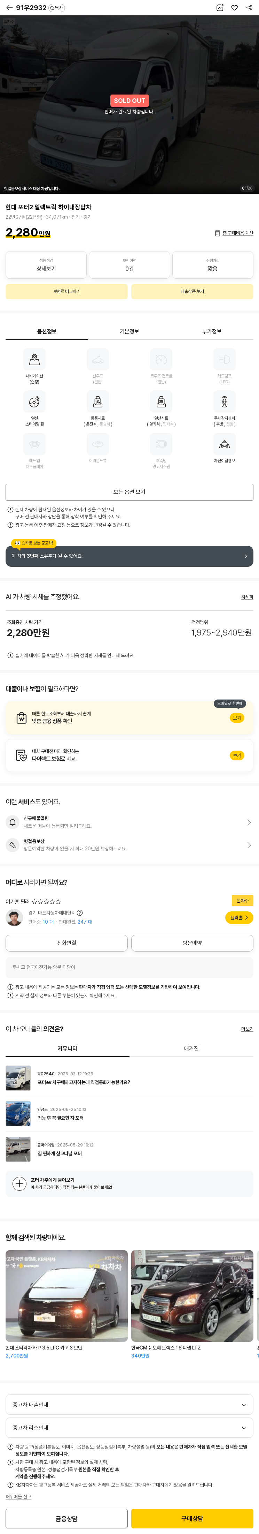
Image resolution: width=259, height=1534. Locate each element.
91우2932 (40, 7)
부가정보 (212, 331)
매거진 (191, 1048)
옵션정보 (47, 331)
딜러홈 (236, 917)
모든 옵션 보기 (129, 492)
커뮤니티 (67, 1048)
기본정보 (129, 331)
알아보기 (129, 718)
